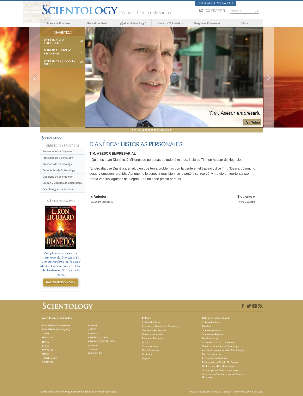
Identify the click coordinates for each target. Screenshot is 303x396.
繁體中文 (46, 354)
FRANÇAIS (48, 337)
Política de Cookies (220, 391)
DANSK (46, 333)
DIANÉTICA (54, 138)
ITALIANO (93, 349)
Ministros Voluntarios (170, 23)
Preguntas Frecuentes (207, 23)
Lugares (146, 358)
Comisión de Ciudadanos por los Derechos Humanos (223, 375)
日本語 (45, 346)
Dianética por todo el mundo (59, 62)
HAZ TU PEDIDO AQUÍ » (60, 282)
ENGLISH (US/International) (56, 325)
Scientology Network (212, 330)
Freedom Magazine (212, 354)
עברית (46, 341)
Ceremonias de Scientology (59, 170)
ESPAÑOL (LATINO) (98, 337)
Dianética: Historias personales (57, 51)
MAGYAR (92, 325)
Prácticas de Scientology (57, 164)
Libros (245, 23)
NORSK (92, 329)
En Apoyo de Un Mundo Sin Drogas (220, 362)
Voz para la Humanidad (154, 330)
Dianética (207, 326)
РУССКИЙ (47, 350)
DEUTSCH (47, 362)
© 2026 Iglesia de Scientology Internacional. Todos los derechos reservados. (78, 391)
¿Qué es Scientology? (133, 23)
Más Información (150, 350)
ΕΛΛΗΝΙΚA (93, 345)
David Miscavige (210, 338)
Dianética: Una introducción (54, 41)
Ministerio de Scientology (58, 176)
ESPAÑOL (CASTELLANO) (101, 341)
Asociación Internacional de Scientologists (223, 350)
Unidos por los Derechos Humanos (219, 366)
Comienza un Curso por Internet (218, 342)
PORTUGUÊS (95, 353)
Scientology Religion (212, 334)
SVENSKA (93, 333)
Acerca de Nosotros (58, 23)
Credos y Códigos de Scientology (62, 183)
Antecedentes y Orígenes (57, 151)
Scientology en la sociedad (58, 189)
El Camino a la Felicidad (214, 358)
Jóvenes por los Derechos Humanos (220, 370)
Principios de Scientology (58, 157)
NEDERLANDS (49, 358)
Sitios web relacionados (216, 3)
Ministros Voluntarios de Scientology (220, 346)
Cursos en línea (150, 346)
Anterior (139, 129)
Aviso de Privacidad (198, 391)
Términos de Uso (241, 391)
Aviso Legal (257, 391)
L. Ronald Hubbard (95, 23)
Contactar (147, 354)
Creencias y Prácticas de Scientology (161, 326)
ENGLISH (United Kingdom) (56, 329)
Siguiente (163, 129)
